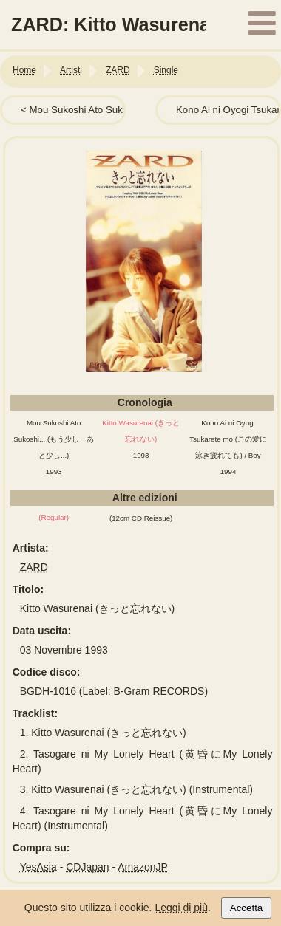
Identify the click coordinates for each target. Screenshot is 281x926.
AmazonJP (143, 867)
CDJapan (87, 867)
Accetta (246, 907)
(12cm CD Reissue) (140, 518)
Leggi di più (181, 907)
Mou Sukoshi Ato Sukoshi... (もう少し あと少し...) (53, 439)
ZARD (34, 567)
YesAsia (38, 867)
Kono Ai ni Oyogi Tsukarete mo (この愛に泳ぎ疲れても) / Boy (228, 439)
